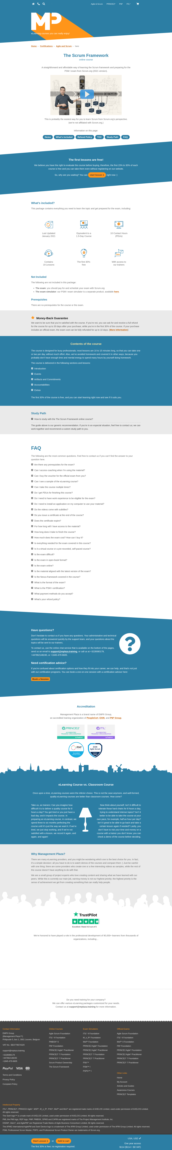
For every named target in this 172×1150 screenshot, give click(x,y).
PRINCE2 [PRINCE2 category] (111, 4)
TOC (99, 137)
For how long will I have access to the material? (56, 526)
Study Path (112, 137)
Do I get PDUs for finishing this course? (52, 492)
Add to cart (63, 1141)
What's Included (64, 137)
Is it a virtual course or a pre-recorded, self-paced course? (61, 549)
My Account (122, 1082)
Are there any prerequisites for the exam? (53, 464)
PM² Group (115, 718)
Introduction (38, 368)
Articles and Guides (125, 1086)
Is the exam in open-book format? (49, 560)
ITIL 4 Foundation (57, 1038)
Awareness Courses (126, 1090)
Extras (36, 390)
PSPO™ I (87, 1071)
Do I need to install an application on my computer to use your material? (67, 504)
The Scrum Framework (59, 1067)
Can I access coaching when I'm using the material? (58, 470)
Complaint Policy (10, 1084)
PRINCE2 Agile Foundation (95, 1046)
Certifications (46, 46)
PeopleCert (92, 718)
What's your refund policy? (45, 599)
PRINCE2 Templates (126, 1094)
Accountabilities (40, 385)
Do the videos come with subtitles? (49, 509)
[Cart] (138, 4)
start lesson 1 (97, 175)
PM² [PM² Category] (121, 4)
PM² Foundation (56, 1046)
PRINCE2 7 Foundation (60, 1054)
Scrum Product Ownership (60, 1063)
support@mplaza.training (64, 651)
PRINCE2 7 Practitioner (60, 1058)
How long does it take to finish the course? (53, 532)
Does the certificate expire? (46, 521)
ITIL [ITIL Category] (128, 4)
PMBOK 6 (54, 1042)
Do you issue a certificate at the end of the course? (57, 515)
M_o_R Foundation (92, 1038)
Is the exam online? (42, 565)
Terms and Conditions (12, 1075)
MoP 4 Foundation (125, 1042)
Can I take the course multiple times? (51, 487)
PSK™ (86, 1063)
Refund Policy (85, 137)
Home (34, 46)
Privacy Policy (9, 1079)
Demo (48, 137)
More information (119, 330)
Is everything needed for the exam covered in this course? (61, 543)
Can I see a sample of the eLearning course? (54, 481)
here (116, 291)
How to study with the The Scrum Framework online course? (62, 419)
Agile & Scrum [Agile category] (97, 4)
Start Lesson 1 (40, 1141)
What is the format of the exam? (48, 582)
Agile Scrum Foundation (59, 1033)
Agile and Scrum (64, 46)
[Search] (44, 4)
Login (55, 4)
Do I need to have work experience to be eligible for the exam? (63, 498)
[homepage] (33, 4)
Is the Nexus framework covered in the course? (55, 577)
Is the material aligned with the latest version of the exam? (61, 571)
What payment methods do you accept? (52, 593)
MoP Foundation (90, 1042)
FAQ (125, 137)
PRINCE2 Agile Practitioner (61, 1050)
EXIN (102, 718)
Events (36, 374)
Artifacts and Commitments (46, 379)
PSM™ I (86, 1067)
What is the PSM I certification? (48, 588)
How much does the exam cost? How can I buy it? (57, 537)
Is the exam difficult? (42, 554)
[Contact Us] (38, 4)
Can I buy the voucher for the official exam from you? (58, 476)
